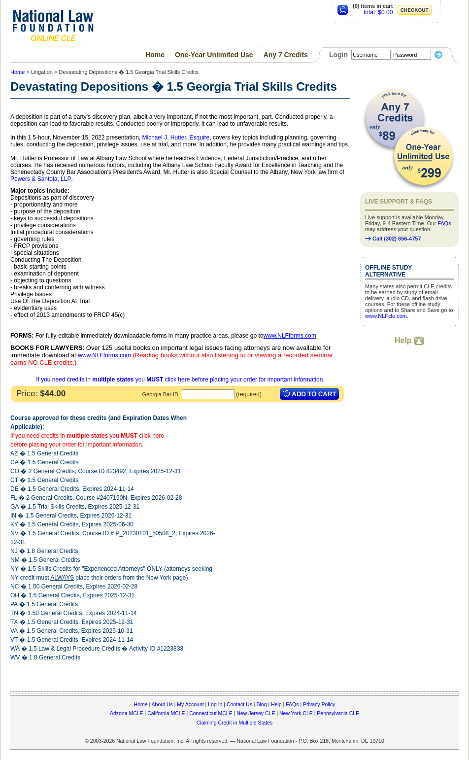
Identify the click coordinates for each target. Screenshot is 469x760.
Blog (261, 704)
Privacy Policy (319, 704)
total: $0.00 (378, 12)
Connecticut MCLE (211, 713)
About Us (162, 704)
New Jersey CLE (255, 713)
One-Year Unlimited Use (214, 55)
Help (409, 340)
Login (338, 55)
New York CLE (296, 713)
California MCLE (166, 713)
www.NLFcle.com (386, 316)
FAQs (444, 223)
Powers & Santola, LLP (40, 178)
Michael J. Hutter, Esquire (176, 137)
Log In (215, 704)
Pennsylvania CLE (338, 713)
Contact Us (239, 704)
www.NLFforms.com (290, 335)
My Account (190, 704)
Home (155, 55)
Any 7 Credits (286, 55)
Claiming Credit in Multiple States (235, 722)
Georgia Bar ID (160, 394)
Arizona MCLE (126, 713)
